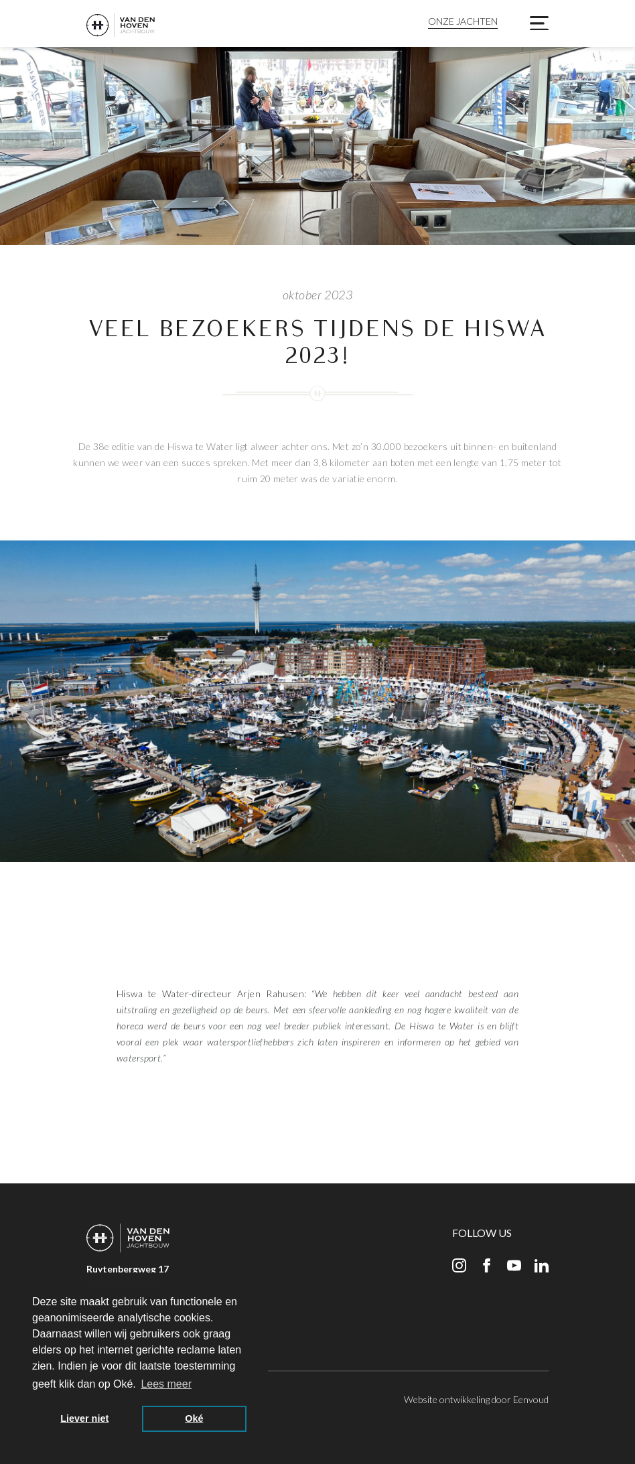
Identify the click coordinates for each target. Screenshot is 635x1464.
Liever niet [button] (84, 1418)
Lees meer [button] (166, 1384)
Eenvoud (531, 1399)
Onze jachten (463, 21)
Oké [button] (194, 1418)
